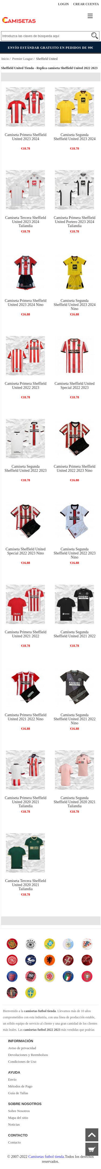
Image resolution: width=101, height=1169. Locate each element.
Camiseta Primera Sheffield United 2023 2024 (25, 137)
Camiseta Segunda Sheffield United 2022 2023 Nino (75, 553)
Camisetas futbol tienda (46, 1157)
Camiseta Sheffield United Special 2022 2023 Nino (26, 551)
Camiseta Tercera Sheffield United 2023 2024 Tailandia (25, 222)
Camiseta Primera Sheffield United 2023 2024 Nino (25, 303)
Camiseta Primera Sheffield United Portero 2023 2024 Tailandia (74, 222)
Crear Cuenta (86, 4)
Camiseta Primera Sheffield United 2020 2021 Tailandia (25, 802)
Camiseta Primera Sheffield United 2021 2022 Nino (25, 717)
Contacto (14, 1142)
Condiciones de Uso (22, 1062)
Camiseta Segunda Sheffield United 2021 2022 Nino (75, 719)
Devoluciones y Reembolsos (28, 1055)
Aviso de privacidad (22, 1048)
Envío (12, 1079)
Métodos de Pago (20, 1086)
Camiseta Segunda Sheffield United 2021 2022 (75, 634)
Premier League (22, 59)
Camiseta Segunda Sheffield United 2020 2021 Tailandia (75, 802)
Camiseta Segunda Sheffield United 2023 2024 (75, 137)
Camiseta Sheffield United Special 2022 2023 (75, 386)
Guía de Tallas (18, 1093)
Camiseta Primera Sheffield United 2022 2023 (25, 386)
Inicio (5, 59)
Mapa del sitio (18, 1118)
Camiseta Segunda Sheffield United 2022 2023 (26, 468)
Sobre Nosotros (19, 1111)
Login (63, 4)
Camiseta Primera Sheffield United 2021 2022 (25, 634)
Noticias (14, 1124)
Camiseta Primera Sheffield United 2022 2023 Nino (74, 468)
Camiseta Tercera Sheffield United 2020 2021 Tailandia (25, 885)
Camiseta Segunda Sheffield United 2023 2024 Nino (75, 305)
